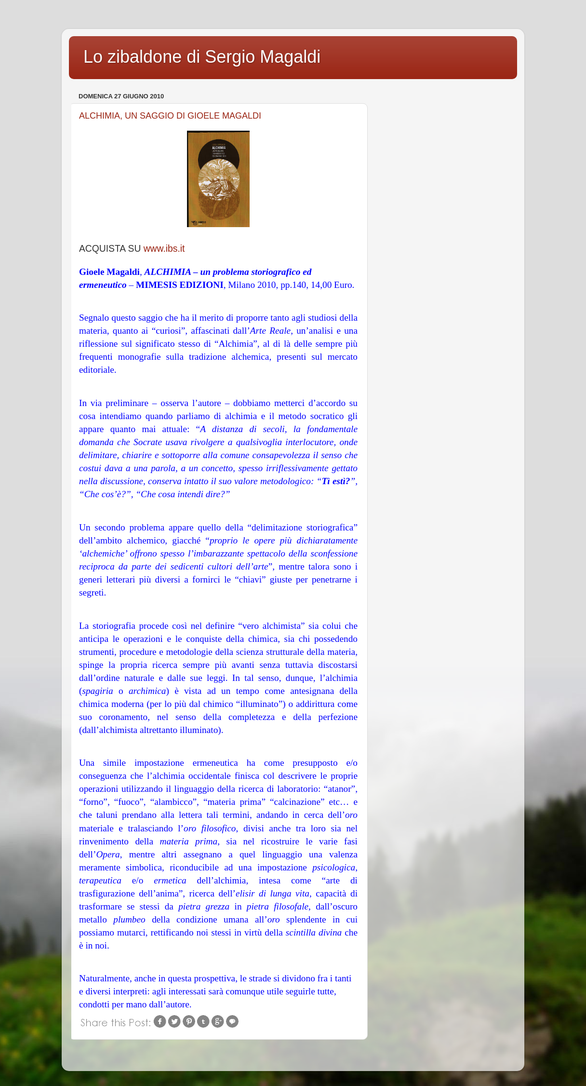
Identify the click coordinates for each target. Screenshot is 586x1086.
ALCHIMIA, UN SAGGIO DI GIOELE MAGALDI (170, 116)
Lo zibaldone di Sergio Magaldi (201, 57)
